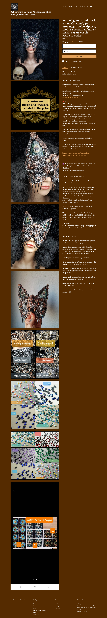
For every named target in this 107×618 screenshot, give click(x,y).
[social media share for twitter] (67, 61)
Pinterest (57, 608)
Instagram (58, 606)
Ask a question (77, 61)
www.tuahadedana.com (70, 97)
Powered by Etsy (82, 611)
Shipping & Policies (75, 67)
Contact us (36, 614)
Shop (65, 6)
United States (74, 42)
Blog (70, 6)
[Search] (95, 7)
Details (65, 67)
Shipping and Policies (39, 610)
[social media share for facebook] (63, 61)
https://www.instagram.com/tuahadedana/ (75, 153)
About (76, 6)
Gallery (82, 6)
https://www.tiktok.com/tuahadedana (74, 155)
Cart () (89, 6)
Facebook (57, 604)
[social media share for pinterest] (70, 61)
